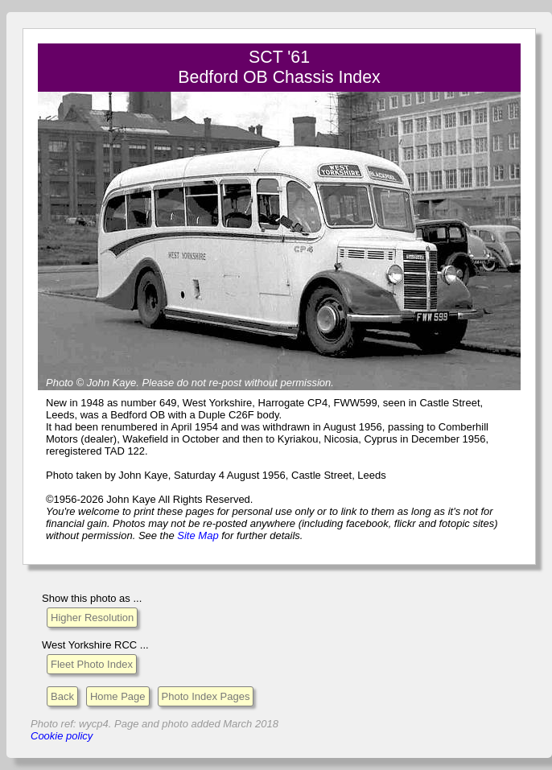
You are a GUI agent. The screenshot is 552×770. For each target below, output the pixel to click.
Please (158, 383)
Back (62, 696)
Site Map (197, 535)
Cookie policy (62, 736)
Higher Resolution (92, 617)
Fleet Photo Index (92, 664)
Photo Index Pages (206, 696)
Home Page (118, 696)
